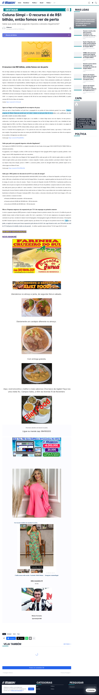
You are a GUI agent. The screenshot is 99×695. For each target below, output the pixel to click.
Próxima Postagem (65, 672)
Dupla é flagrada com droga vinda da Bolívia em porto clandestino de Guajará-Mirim (89, 44)
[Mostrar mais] (33, 638)
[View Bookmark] (89, 3)
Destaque (12, 9)
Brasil (41, 3)
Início (19, 3)
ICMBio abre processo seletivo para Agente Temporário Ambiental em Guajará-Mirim (89, 55)
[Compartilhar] (69, 28)
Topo (18, 634)
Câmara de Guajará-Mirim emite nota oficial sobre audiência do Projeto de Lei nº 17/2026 (89, 88)
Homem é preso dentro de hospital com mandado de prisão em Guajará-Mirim (89, 66)
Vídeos (52, 689)
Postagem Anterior (8, 672)
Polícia (48, 3)
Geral (14, 634)
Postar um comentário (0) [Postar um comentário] (36, 667)
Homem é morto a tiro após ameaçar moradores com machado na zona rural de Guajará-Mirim (89, 33)
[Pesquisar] (95, 2)
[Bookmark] (67, 9)
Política (34, 3)
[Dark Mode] (91, 2)
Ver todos (66, 644)
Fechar (31, 689)
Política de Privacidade (16, 690)
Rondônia (26, 3)
